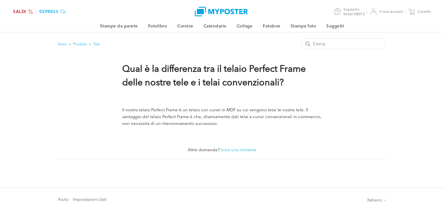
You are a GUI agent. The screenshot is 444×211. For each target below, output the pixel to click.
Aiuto (62, 44)
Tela (96, 44)
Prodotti (80, 44)
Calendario (215, 26)
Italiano (376, 199)
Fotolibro (157, 26)
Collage (245, 26)
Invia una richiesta (238, 149)
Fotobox (271, 26)
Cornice (185, 26)
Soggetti (335, 26)
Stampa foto (303, 26)
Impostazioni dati (90, 199)
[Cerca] (343, 43)
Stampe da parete (119, 26)
